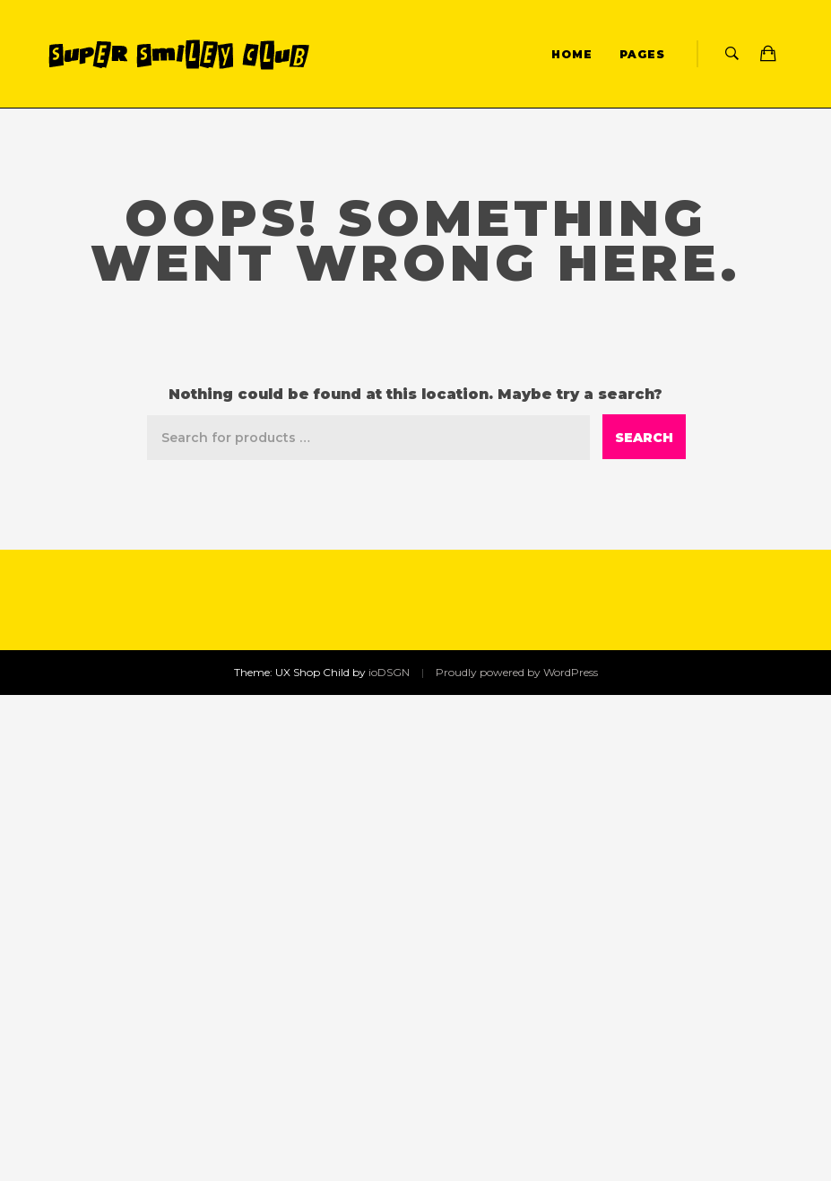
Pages (642, 54)
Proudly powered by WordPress (517, 672)
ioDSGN (389, 672)
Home (572, 54)
